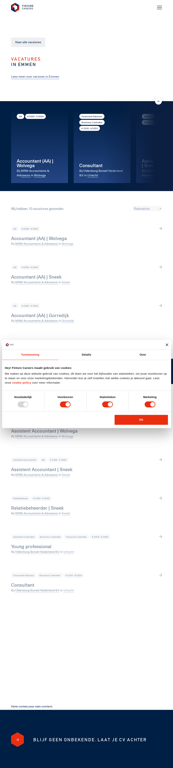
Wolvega (40, 175)
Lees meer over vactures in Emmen (35, 76)
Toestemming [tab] (30, 354)
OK (141, 419)
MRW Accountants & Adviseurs (36, 243)
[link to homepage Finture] (22, 7)
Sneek (163, 175)
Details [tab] (86, 354)
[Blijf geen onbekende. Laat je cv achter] (17, 739)
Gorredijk (68, 320)
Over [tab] (143, 354)
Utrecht (92, 175)
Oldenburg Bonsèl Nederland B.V (37, 552)
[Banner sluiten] (167, 344)
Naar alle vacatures (28, 42)
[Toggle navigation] (159, 7)
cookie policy (21, 382)
